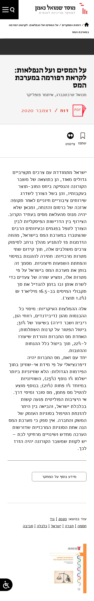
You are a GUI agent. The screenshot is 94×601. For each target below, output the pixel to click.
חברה (68, 526)
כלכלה (40, 526)
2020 (61, 519)
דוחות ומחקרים (71, 25)
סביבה (28, 526)
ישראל (54, 526)
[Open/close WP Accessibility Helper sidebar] (6, 584)
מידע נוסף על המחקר (59, 476)
